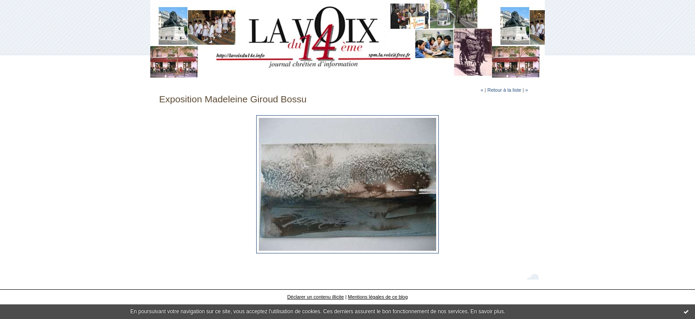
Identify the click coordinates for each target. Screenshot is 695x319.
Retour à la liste (504, 90)
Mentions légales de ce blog (378, 297)
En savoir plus (487, 311)
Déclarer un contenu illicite (315, 297)
